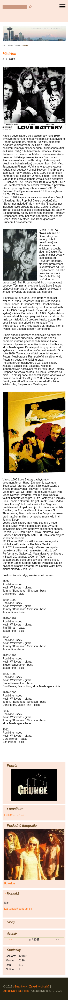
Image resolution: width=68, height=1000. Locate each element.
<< (11, 939)
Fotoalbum (10, 883)
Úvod (5, 45)
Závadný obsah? (39, 986)
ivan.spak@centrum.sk (18, 908)
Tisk (26, 990)
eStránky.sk (20, 986)
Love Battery (14, 45)
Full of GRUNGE (14, 814)
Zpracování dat (12, 990)
